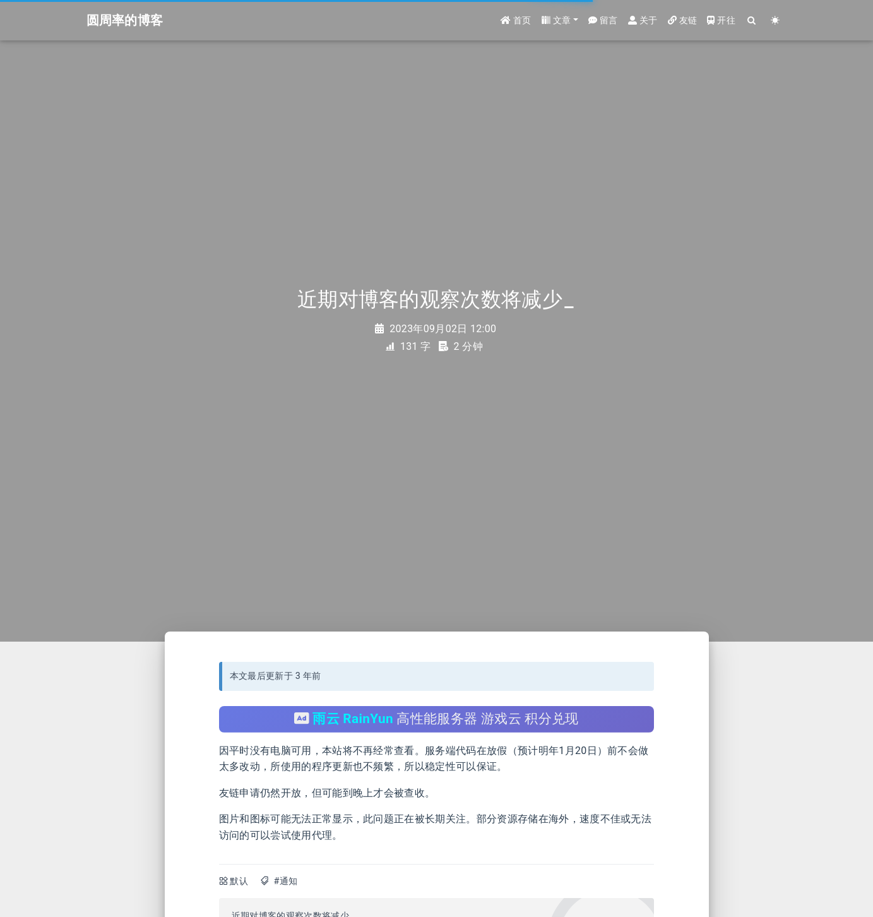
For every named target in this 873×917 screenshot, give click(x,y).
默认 (239, 881)
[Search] (752, 20)
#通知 (285, 881)
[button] (560, 20)
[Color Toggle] (775, 20)
